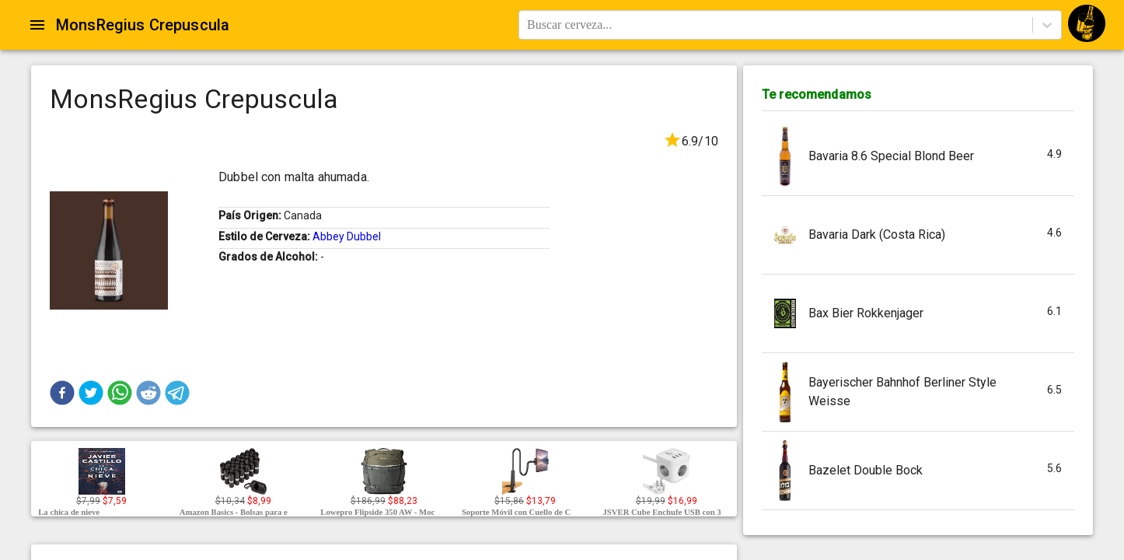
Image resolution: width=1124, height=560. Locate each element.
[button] (62, 392)
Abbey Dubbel (346, 236)
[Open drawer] (37, 25)
